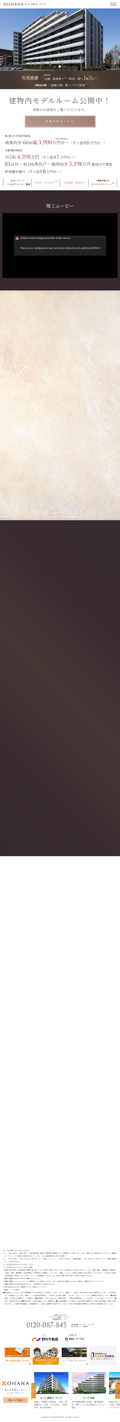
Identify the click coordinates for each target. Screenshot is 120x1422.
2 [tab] (60, 66)
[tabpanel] (60, 39)
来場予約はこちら (60, 121)
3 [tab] (65, 66)
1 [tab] (54, 66)
